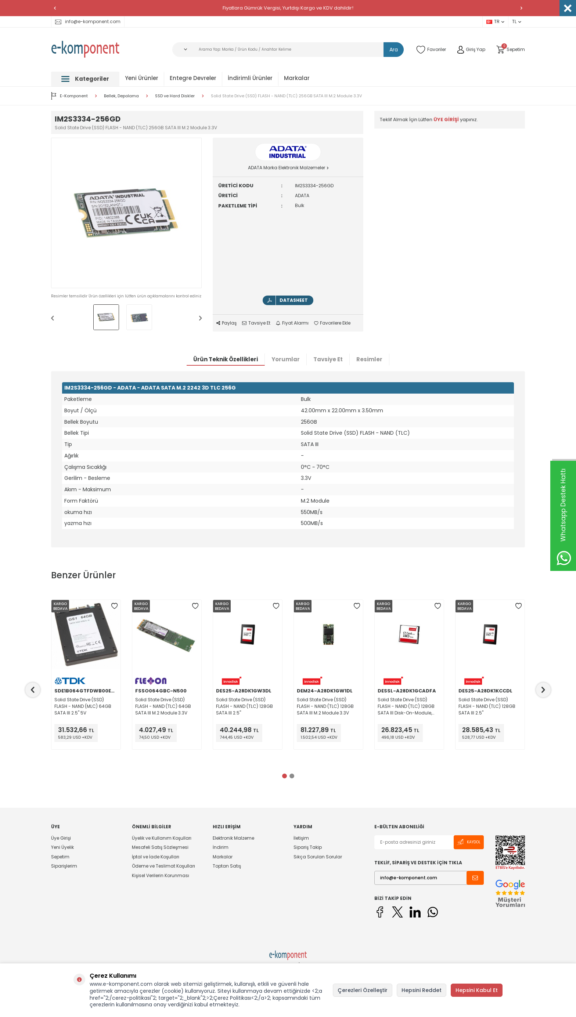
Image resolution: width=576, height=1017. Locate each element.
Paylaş (226, 323)
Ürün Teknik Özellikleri (225, 359)
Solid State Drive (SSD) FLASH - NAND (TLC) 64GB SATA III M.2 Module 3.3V (163, 706)
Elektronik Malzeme (233, 838)
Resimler (369, 359)
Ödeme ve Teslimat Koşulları (163, 866)
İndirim (220, 847)
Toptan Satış (227, 866)
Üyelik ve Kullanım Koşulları (161, 838)
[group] (126, 213)
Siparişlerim (64, 866)
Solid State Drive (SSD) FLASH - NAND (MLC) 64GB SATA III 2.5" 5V (82, 706)
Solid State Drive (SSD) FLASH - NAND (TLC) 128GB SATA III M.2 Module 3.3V (325, 706)
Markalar (297, 78)
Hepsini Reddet (422, 990)
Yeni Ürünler (141, 78)
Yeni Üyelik (62, 847)
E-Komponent (69, 95)
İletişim (301, 838)
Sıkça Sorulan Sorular (318, 857)
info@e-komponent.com (87, 21)
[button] (54, 8)
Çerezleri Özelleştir (363, 990)
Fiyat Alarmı (292, 323)
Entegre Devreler (193, 78)
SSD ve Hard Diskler (175, 96)
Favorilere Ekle (332, 323)
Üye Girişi (61, 838)
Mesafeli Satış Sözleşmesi (160, 847)
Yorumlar (285, 359)
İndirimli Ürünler (250, 78)
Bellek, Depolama (121, 96)
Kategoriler (85, 79)
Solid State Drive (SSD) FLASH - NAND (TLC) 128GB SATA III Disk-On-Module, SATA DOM (406, 706)
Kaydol (468, 842)
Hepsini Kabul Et (477, 990)
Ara (393, 49)
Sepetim (60, 857)
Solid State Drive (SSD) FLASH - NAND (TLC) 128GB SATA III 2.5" (244, 706)
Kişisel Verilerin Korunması (160, 875)
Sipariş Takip (308, 847)
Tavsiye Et (256, 323)
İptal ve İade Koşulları (155, 857)
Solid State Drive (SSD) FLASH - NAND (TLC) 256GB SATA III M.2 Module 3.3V (286, 96)
